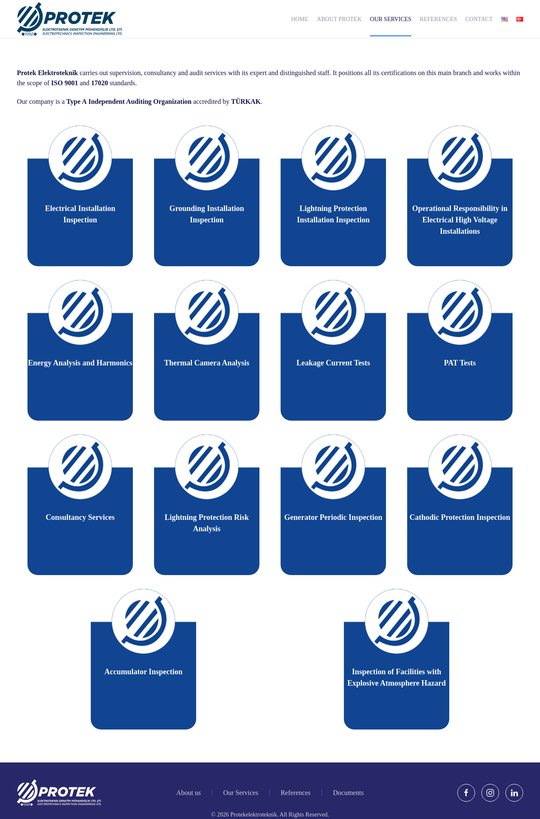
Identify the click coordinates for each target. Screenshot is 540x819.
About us (188, 793)
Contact (479, 19)
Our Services (390, 19)
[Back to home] (69, 19)
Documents (348, 793)
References (438, 19)
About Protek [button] (339, 19)
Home (299, 19)
